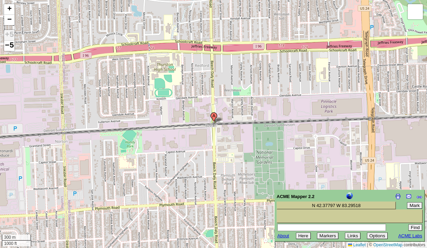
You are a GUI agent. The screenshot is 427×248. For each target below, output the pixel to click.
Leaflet (357, 244)
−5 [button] (9, 46)
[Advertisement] (36, 199)
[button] (213, 118)
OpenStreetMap (388, 244)
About (283, 235)
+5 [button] (9, 35)
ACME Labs (410, 235)
